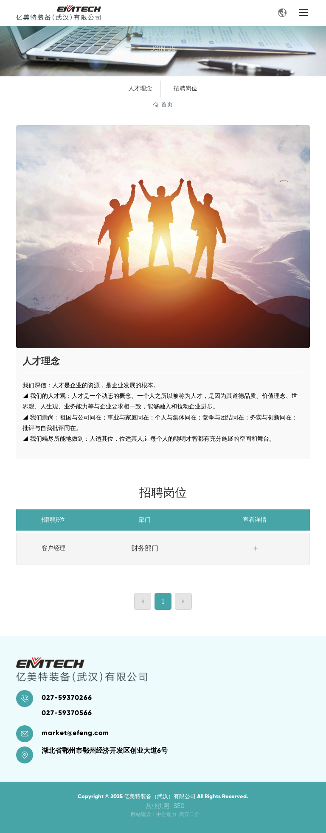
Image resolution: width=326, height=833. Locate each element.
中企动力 (166, 814)
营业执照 (157, 805)
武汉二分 (189, 814)
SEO (179, 805)
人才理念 (140, 88)
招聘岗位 (185, 88)
